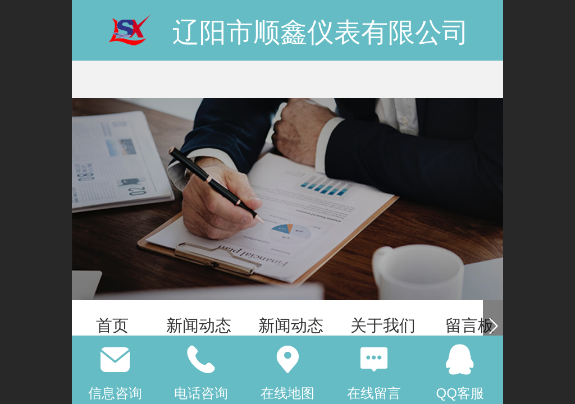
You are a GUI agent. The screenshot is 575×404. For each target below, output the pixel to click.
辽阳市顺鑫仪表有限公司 (320, 32)
